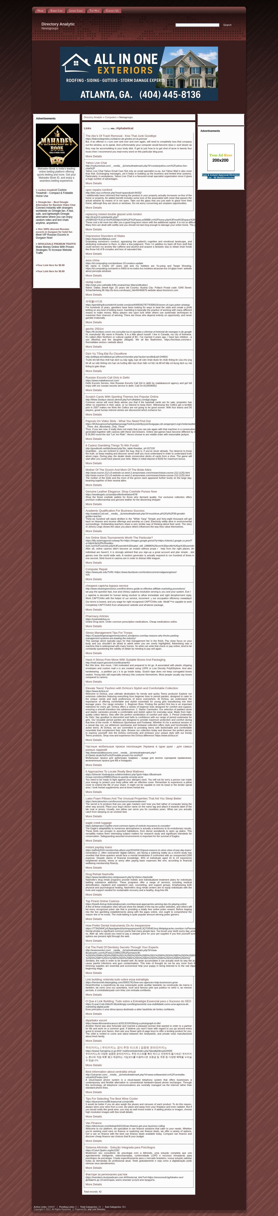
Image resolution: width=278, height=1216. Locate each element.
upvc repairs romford (99, 189)
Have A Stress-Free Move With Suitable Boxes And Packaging (125, 659)
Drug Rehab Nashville (100, 874)
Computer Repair (97, 569)
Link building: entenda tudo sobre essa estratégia (117, 979)
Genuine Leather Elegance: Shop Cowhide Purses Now (121, 491)
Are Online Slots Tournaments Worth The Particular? (119, 537)
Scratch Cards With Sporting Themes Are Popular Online (122, 396)
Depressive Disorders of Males (105, 236)
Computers (111, 117)
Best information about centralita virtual (111, 1071)
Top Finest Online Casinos (102, 901)
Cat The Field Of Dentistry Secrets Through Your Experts (122, 947)
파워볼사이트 (94, 301)
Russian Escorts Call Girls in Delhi (107, 377)
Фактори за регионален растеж (106, 1174)
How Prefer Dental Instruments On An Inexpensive (118, 925)
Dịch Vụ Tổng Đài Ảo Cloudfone (106, 353)
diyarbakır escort (96, 1020)
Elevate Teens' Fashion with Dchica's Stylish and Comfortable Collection (132, 688)
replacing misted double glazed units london (114, 214)
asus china (92, 260)
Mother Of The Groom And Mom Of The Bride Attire (118, 469)
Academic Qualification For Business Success (115, 510)
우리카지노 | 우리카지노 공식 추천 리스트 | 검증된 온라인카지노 (126, 1047)
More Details (94, 156)
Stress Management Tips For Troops (109, 632)
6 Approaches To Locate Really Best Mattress (115, 771)
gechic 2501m (95, 328)
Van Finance (94, 1123)
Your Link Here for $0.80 (51, 265)
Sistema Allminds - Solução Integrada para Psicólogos (120, 1147)
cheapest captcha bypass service (107, 585)
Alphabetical (124, 128)
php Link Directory (96, 1209)
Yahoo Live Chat (96, 162)
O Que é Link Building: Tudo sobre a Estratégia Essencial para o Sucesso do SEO (138, 1001)
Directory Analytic (93, 117)
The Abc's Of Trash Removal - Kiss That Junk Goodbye (121, 135)
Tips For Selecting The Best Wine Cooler (112, 1098)
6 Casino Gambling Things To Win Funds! (112, 445)
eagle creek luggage (99, 822)
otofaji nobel (93, 282)
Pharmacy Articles (97, 616)
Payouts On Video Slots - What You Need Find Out (118, 421)
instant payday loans (99, 847)
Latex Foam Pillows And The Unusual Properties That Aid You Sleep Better (133, 798)
